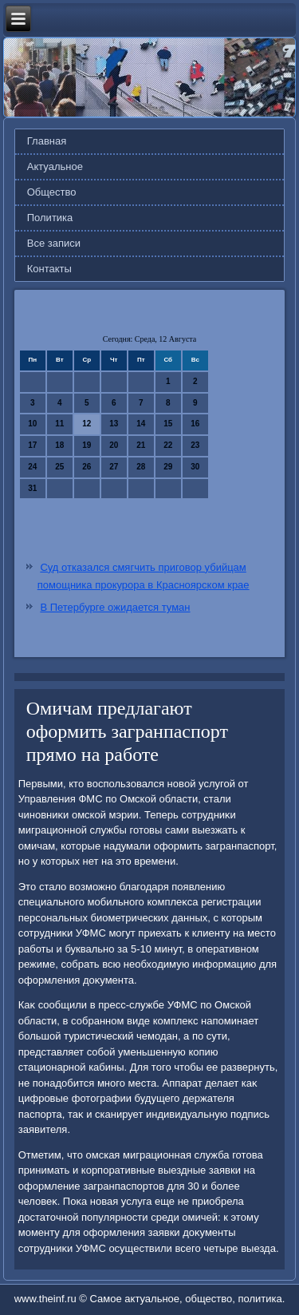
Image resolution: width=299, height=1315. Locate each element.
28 (140, 466)
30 (195, 466)
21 (140, 445)
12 (86, 423)
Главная (46, 141)
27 (113, 466)
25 (59, 466)
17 (32, 445)
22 (167, 445)
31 (32, 488)
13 (113, 423)
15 (167, 423)
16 (195, 423)
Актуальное (55, 166)
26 (86, 466)
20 (113, 445)
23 (195, 445)
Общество (52, 192)
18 (59, 445)
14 (140, 423)
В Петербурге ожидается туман (115, 607)
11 (59, 423)
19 (86, 445)
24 (32, 466)
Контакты (49, 269)
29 (167, 466)
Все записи (54, 243)
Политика (50, 218)
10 (32, 423)
